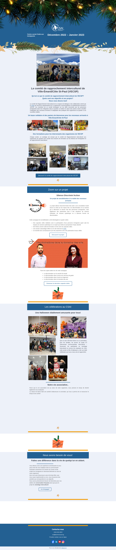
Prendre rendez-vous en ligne (58, 537)
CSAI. (65, 228)
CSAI (32, 105)
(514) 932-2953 (58, 532)
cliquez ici (63, 548)
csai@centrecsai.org (58, 534)
